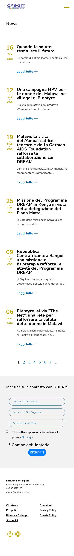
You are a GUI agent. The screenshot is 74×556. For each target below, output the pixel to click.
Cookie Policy (48, 515)
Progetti (11, 510)
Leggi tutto (25, 71)
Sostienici (12, 520)
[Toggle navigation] (67, 6)
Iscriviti (37, 452)
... (56, 362)
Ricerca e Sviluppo (17, 515)
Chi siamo (12, 505)
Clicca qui (27, 437)
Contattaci (46, 505)
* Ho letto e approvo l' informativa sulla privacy (36, 434)
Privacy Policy (48, 510)
